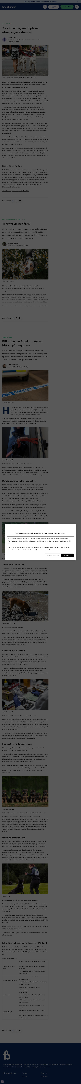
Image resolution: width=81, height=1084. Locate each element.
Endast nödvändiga (53, 555)
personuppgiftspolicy (23, 547)
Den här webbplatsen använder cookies (28, 533)
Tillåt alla (67, 555)
